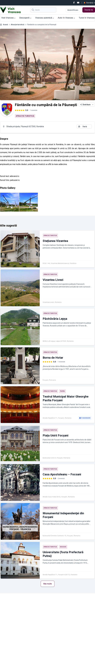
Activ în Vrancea (66, 18)
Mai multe (47, 584)
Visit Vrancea (8, 18)
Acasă (5, 25)
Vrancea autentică (44, 18)
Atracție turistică (17, 25)
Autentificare (72, 10)
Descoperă (25, 18)
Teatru (62, 391)
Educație (63, 546)
